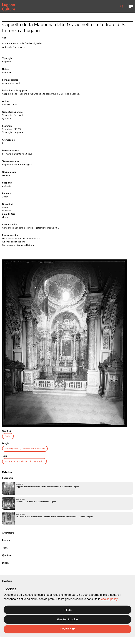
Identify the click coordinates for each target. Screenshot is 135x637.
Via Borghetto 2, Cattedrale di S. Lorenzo (25, 448)
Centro (8, 436)
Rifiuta (67, 609)
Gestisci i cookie (67, 619)
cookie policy (109, 599)
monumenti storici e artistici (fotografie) (24, 461)
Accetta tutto (68, 629)
